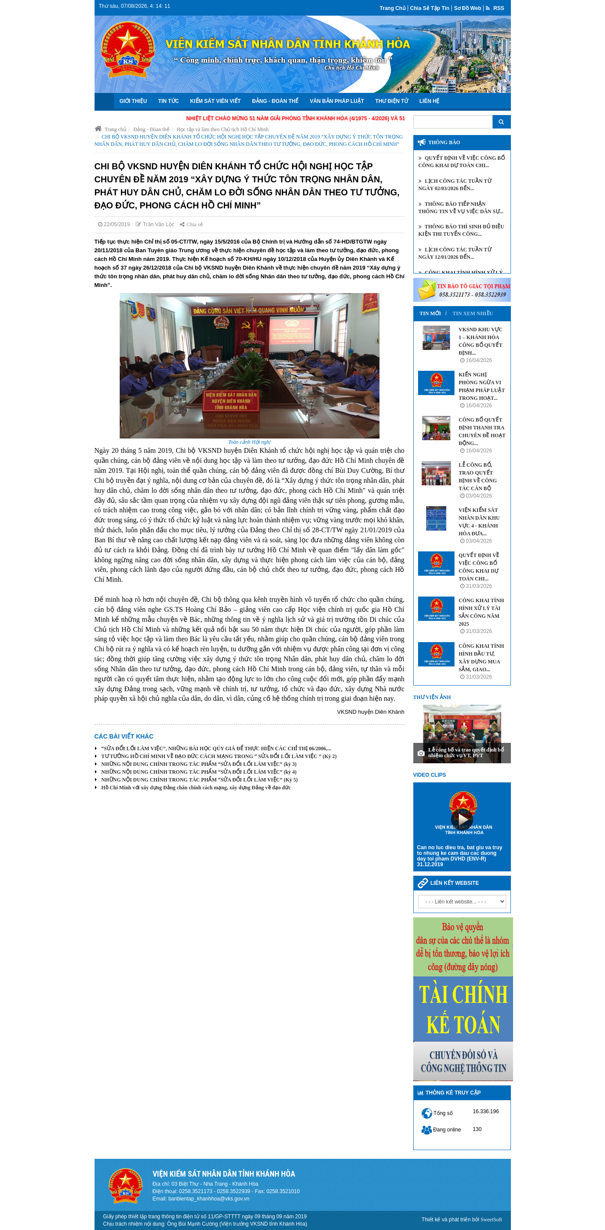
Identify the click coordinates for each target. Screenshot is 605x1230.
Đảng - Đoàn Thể (275, 101)
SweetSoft (491, 1220)
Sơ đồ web (467, 8)
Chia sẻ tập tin (429, 8)
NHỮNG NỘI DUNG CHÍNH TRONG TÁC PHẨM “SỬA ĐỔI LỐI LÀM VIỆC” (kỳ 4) (199, 772)
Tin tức (168, 101)
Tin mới (430, 313)
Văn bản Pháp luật (337, 101)
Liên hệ (429, 101)
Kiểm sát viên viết (215, 101)
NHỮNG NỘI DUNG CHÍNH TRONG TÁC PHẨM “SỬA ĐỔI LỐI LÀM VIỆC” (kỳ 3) (199, 764)
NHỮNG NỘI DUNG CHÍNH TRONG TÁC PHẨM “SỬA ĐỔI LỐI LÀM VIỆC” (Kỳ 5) (199, 780)
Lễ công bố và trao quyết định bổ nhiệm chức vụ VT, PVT (466, 752)
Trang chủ (393, 8)
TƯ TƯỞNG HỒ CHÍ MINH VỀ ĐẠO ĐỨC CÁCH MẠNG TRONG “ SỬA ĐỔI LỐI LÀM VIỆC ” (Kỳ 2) (219, 756)
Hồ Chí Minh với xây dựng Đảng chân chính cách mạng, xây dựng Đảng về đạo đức (196, 788)
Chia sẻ (191, 224)
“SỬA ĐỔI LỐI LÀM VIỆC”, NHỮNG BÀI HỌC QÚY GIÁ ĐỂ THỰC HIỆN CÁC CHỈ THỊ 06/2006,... (216, 748)
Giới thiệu (133, 101)
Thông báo (444, 142)
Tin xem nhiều (473, 313)
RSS (495, 8)
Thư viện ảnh (432, 697)
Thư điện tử (391, 101)
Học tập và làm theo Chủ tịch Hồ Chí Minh (222, 129)
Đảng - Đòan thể (152, 129)
